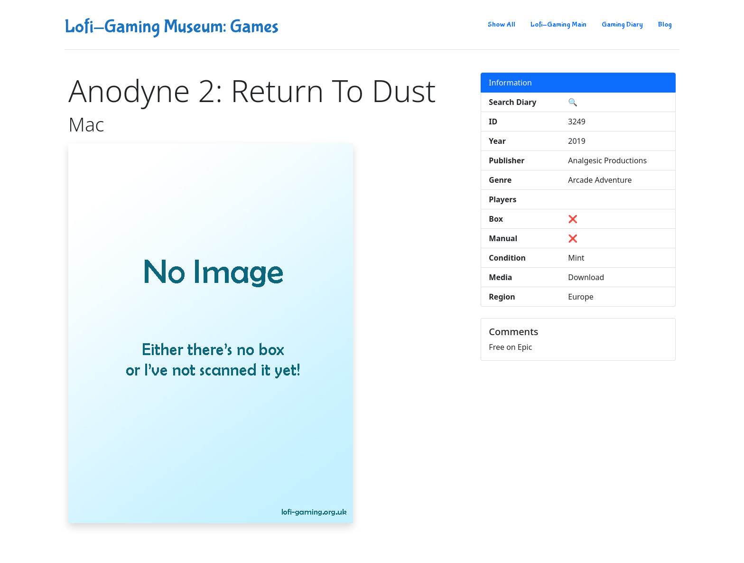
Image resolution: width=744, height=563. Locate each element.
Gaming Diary (622, 24)
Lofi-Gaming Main (558, 24)
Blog (665, 24)
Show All (501, 24)
